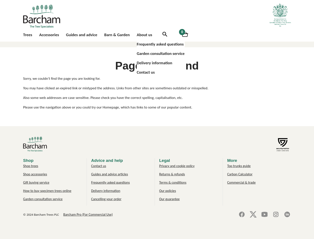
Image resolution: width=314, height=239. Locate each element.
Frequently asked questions (160, 44)
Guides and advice (81, 34)
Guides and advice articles (109, 174)
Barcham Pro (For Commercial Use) (88, 214)
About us (144, 34)
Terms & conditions (172, 182)
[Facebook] (241, 215)
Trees (27, 34)
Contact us (146, 72)
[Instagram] (275, 215)
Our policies (167, 191)
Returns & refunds (172, 174)
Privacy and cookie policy (177, 166)
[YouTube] (264, 215)
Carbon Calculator (240, 174)
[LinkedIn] (287, 215)
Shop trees (30, 166)
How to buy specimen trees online (47, 191)
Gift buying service (36, 182)
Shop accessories (35, 174)
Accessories (49, 34)
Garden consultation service (161, 53)
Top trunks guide (239, 166)
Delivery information (154, 62)
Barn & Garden (117, 34)
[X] (253, 215)
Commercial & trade (241, 182)
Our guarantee (169, 199)
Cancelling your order (106, 199)
